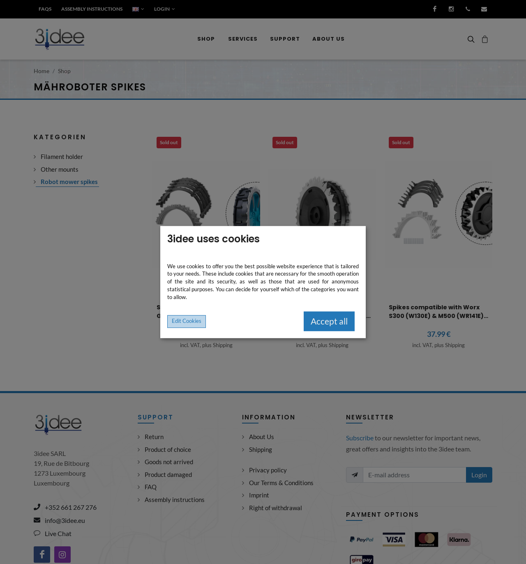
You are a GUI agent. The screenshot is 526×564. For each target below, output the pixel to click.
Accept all (329, 321)
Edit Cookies (186, 321)
